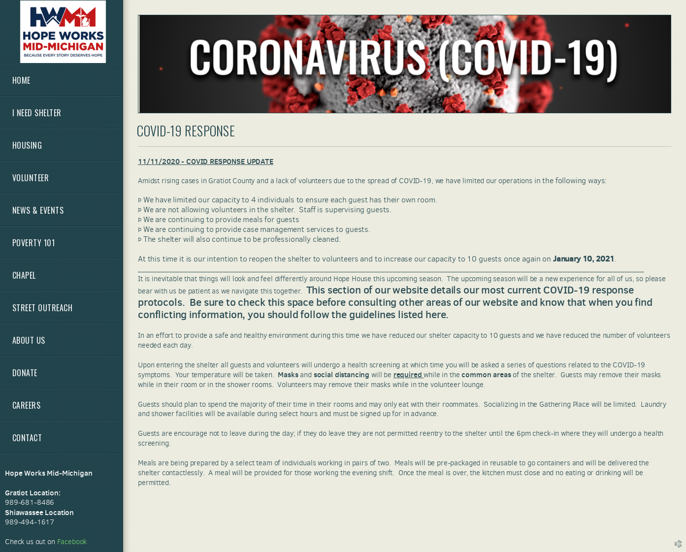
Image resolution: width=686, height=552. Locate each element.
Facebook (72, 542)
